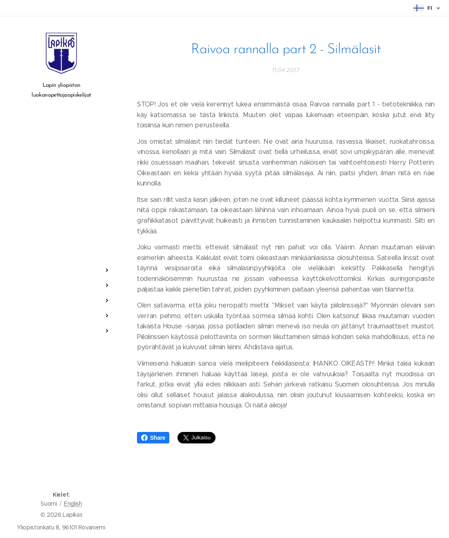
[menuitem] (61, 246)
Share (153, 437)
